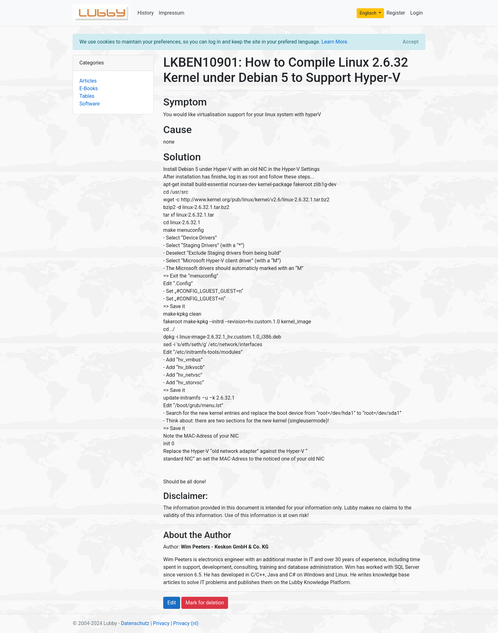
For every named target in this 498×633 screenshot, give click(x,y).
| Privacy (160, 623)
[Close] (410, 42)
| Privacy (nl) (184, 623)
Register (396, 13)
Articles (88, 81)
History (146, 13)
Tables (86, 96)
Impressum (172, 13)
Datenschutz (135, 623)
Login (416, 13)
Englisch (368, 13)
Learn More (334, 42)
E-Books (88, 88)
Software (89, 104)
